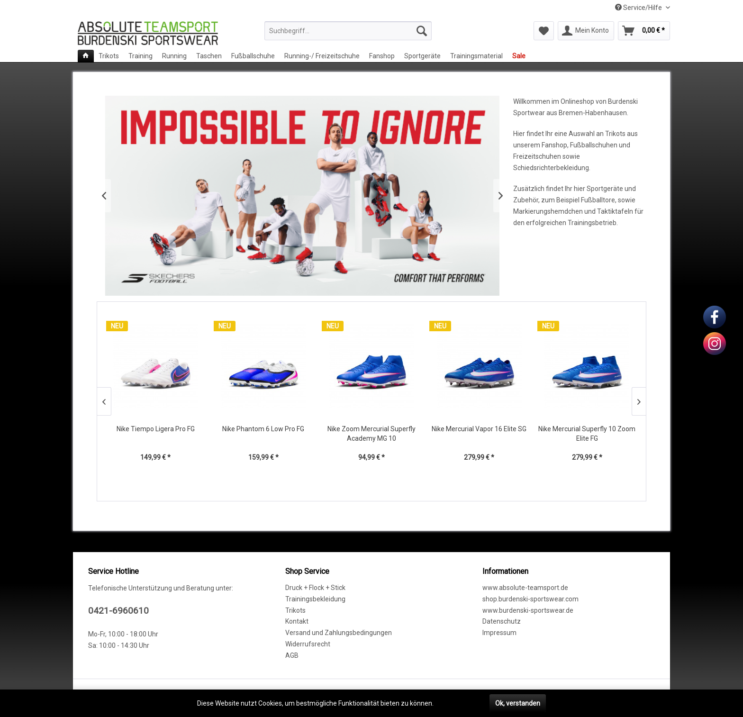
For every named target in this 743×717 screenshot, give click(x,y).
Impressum (499, 632)
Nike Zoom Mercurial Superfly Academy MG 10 (371, 433)
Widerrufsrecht (307, 644)
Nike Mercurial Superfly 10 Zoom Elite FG (586, 433)
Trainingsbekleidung (315, 599)
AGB (292, 655)
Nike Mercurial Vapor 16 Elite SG (479, 429)
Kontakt (296, 621)
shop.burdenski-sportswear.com (530, 599)
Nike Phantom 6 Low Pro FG (263, 429)
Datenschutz (501, 621)
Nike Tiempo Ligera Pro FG (156, 429)
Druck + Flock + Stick (315, 587)
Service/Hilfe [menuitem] (639, 7)
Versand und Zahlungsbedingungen (338, 632)
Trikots (295, 610)
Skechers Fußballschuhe (302, 196)
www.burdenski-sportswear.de (527, 610)
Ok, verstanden (517, 703)
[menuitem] (348, 30)
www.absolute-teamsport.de (525, 587)
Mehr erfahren (457, 703)
